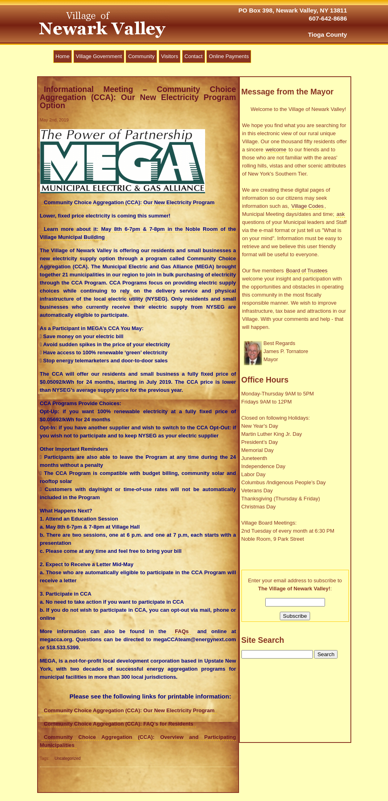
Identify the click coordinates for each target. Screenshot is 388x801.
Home (63, 56)
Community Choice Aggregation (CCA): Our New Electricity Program (129, 710)
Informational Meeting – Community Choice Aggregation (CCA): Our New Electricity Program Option (138, 97)
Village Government (99, 56)
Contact (194, 56)
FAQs (182, 631)
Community (141, 56)
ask (340, 214)
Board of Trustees (306, 271)
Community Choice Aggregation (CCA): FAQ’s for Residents (118, 724)
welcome (276, 149)
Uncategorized (67, 758)
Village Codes (307, 206)
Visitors (169, 56)
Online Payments (229, 56)
